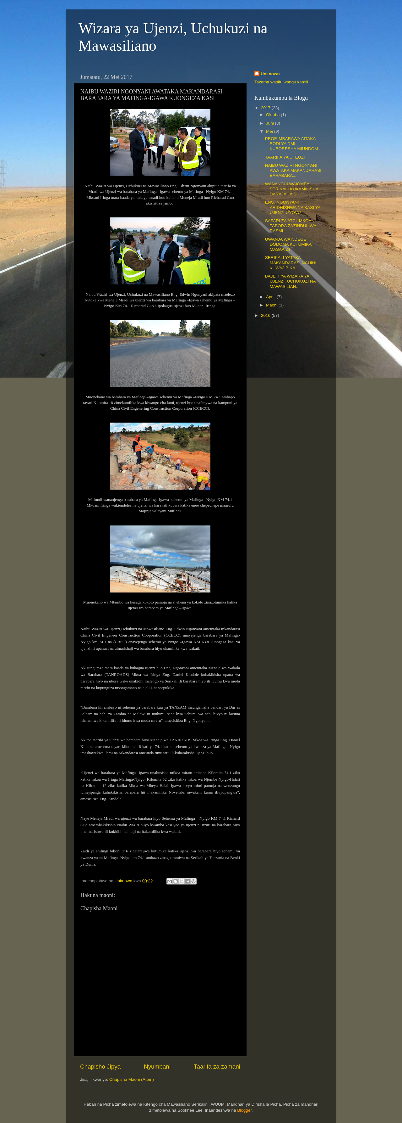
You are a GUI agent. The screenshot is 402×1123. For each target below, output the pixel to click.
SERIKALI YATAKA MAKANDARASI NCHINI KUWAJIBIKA (291, 262)
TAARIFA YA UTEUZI (285, 157)
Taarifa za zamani (217, 1066)
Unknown (270, 73)
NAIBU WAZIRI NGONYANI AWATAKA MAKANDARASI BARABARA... (293, 170)
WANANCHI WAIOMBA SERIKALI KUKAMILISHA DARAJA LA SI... (291, 189)
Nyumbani (157, 1066)
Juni (270, 123)
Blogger (244, 1110)
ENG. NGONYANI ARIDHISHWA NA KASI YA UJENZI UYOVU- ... (292, 207)
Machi (272, 305)
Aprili (271, 297)
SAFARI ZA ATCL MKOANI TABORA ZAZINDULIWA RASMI (290, 225)
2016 (266, 315)
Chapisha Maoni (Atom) (131, 1079)
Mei (270, 131)
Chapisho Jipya (100, 1066)
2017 (266, 107)
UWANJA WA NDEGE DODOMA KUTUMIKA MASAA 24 (288, 244)
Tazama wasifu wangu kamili (281, 82)
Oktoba (273, 114)
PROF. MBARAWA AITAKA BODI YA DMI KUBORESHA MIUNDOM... (293, 143)
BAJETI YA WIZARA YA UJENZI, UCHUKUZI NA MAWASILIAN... (290, 281)
